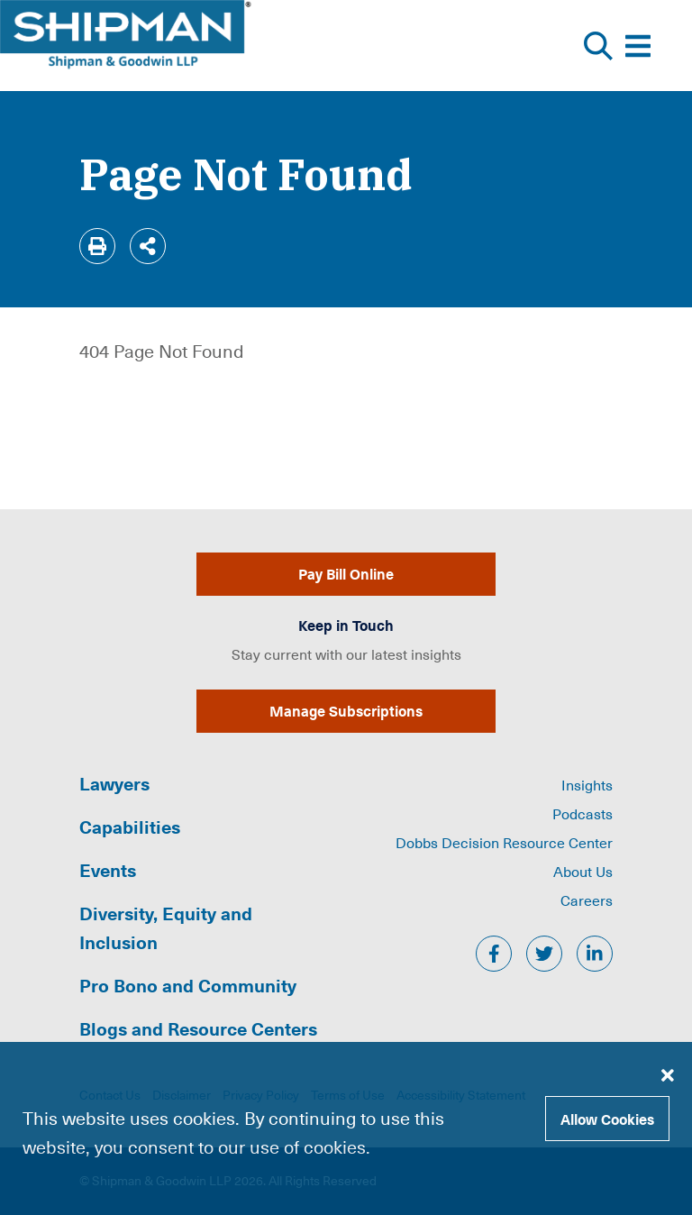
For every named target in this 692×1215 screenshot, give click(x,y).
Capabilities (129, 826)
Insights (587, 784)
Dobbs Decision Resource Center (504, 842)
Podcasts (582, 813)
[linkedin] (595, 954)
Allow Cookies (607, 1118)
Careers (586, 899)
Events (107, 869)
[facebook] (494, 954)
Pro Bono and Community (187, 985)
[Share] (148, 246)
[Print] (97, 246)
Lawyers (114, 783)
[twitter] (544, 954)
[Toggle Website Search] (598, 46)
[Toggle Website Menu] (638, 46)
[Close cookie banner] (667, 1074)
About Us (583, 871)
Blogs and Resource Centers (198, 1028)
